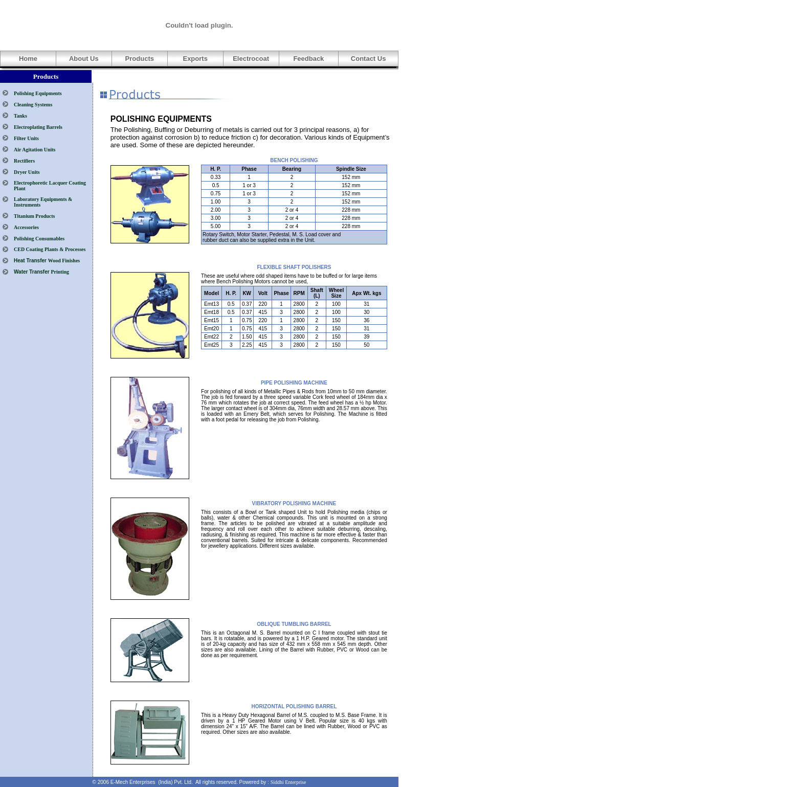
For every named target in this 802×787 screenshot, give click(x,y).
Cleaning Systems (33, 104)
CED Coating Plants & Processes (49, 249)
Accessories (26, 227)
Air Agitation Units (35, 149)
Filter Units (26, 138)
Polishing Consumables (39, 238)
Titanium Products (34, 216)
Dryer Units (27, 172)
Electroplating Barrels (38, 127)
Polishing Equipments (38, 93)
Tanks (20, 116)
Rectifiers (24, 161)
